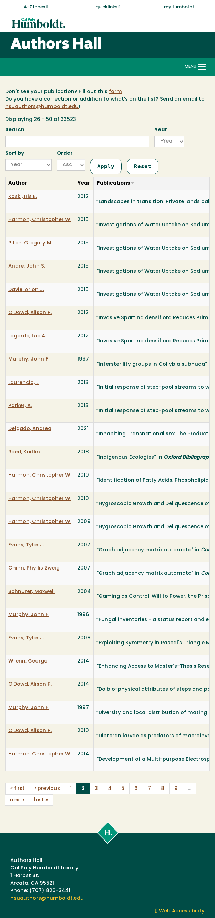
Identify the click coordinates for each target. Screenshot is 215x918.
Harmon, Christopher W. (39, 219)
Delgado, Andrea (29, 428)
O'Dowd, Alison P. (30, 312)
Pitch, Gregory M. (30, 243)
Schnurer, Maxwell (31, 591)
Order (65, 153)
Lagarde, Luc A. (27, 336)
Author (17, 183)
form (115, 91)
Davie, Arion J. (26, 289)
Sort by (14, 153)
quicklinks (107, 6)
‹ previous (47, 788)
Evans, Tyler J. (26, 545)
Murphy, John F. (28, 359)
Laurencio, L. (23, 382)
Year (160, 130)
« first (17, 788)
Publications (115, 183)
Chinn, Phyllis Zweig (34, 568)
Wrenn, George (27, 661)
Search (14, 130)
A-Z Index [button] (36, 6)
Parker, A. (20, 405)
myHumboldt (179, 7)
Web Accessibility (180, 911)
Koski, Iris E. (22, 196)
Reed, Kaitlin (24, 452)
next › (17, 800)
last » (41, 800)
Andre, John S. (26, 266)
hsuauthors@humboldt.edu (42, 106)
